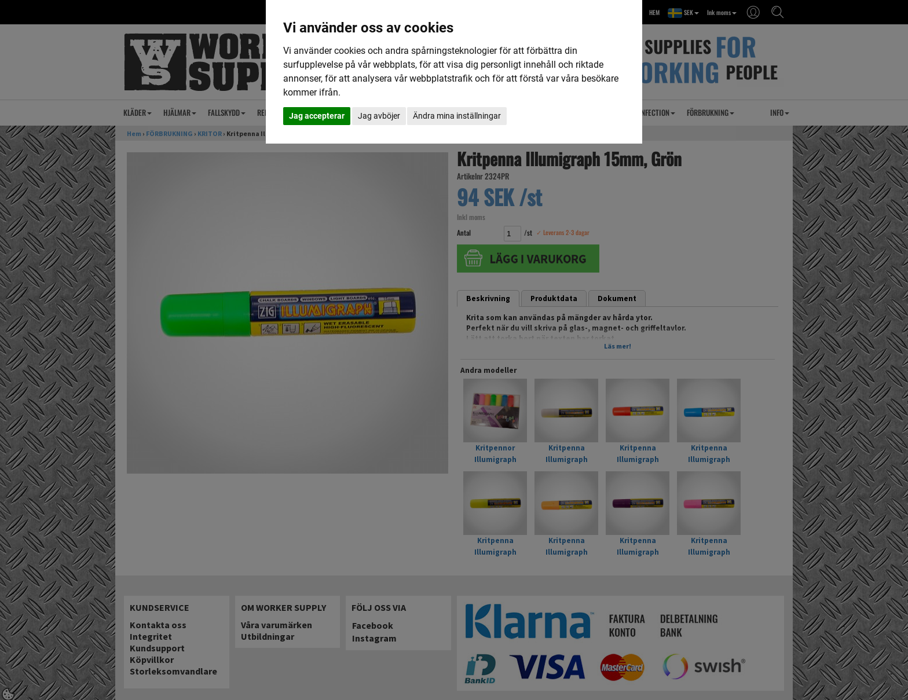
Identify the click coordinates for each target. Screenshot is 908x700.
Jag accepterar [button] (317, 115)
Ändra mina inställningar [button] (457, 115)
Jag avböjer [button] (379, 115)
